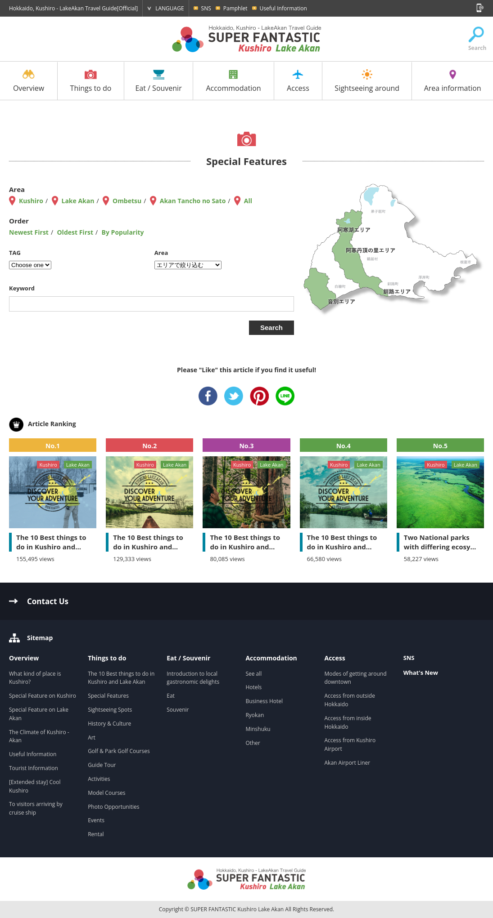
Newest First (29, 232)
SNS (206, 8)
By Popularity (123, 232)
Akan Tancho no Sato (193, 200)
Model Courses (106, 793)
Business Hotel (264, 701)
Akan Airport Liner (348, 762)
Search (476, 39)
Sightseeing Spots (110, 709)
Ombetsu (127, 200)
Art (91, 737)
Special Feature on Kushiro (42, 696)
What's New (420, 672)
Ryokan (254, 715)
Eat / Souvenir (158, 81)
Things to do (91, 81)
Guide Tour (102, 765)
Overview (28, 81)
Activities (99, 779)
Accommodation (233, 81)
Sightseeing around (367, 81)
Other (252, 743)
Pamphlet (235, 8)
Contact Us (47, 601)
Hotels (253, 687)
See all (253, 673)
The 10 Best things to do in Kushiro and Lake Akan (121, 678)
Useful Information (283, 8)
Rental (96, 834)
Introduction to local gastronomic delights (194, 678)
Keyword (22, 288)
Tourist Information (33, 768)
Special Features (108, 696)
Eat (171, 696)
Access (298, 81)
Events (96, 820)
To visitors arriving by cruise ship (36, 808)
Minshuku (257, 729)
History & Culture (109, 723)
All (248, 200)
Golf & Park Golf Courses (119, 751)
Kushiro (31, 200)
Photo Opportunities (113, 807)
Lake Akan (78, 200)
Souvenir (178, 709)
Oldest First (75, 232)
